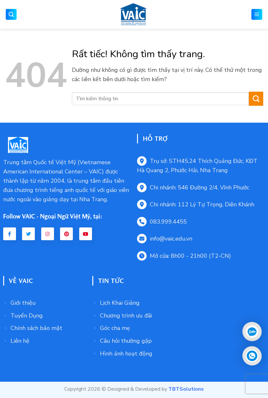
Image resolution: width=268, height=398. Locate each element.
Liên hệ (20, 341)
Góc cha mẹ (115, 328)
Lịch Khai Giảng (120, 303)
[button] (11, 14)
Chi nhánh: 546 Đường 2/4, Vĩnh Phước (193, 187)
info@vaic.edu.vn (164, 238)
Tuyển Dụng (27, 315)
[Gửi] (256, 99)
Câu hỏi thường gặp (126, 341)
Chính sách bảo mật (36, 328)
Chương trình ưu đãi (126, 315)
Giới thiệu (23, 303)
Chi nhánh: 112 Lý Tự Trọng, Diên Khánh (195, 204)
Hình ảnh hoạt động (126, 353)
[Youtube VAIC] (85, 233)
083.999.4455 (162, 222)
